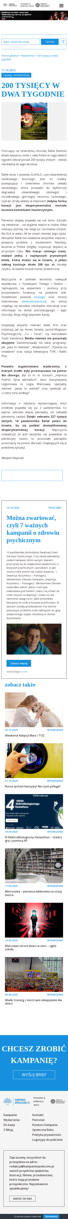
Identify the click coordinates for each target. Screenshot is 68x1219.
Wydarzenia (21, 75)
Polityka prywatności (46, 1135)
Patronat (38, 1120)
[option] (34, 121)
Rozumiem (51, 1216)
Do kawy (9, 1125)
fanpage (39, 297)
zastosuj (50, 42)
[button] (61, 5)
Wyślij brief (34, 1074)
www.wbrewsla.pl (34, 301)
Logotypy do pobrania (47, 1140)
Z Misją (8, 1130)
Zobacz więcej (18, 663)
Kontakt (38, 1115)
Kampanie (10, 1115)
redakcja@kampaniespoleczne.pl (31, 1166)
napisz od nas (22, 1198)
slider (25, 671)
